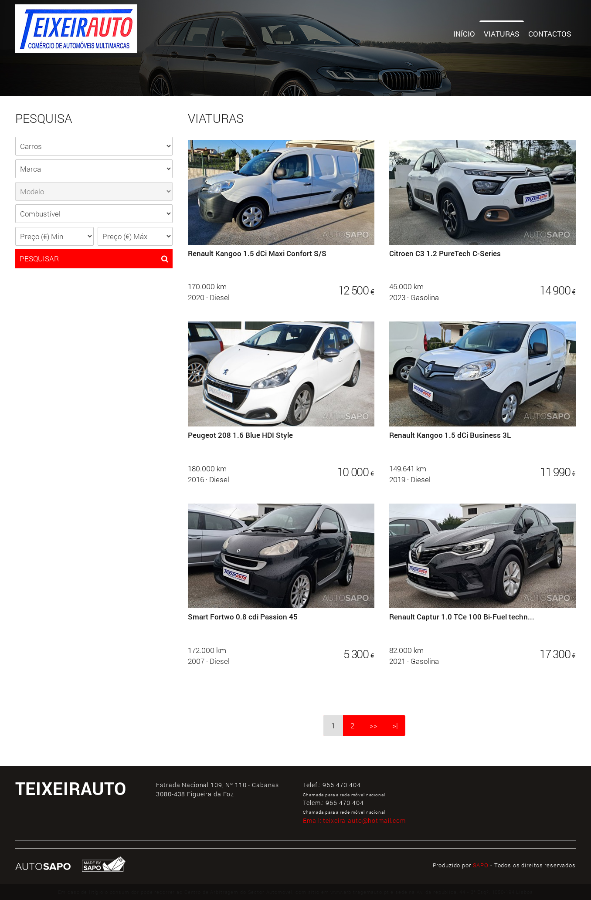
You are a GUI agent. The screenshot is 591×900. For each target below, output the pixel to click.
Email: (354, 820)
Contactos (549, 34)
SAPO (481, 865)
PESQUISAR (94, 258)
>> (373, 726)
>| (395, 726)
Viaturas (502, 34)
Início (464, 34)
